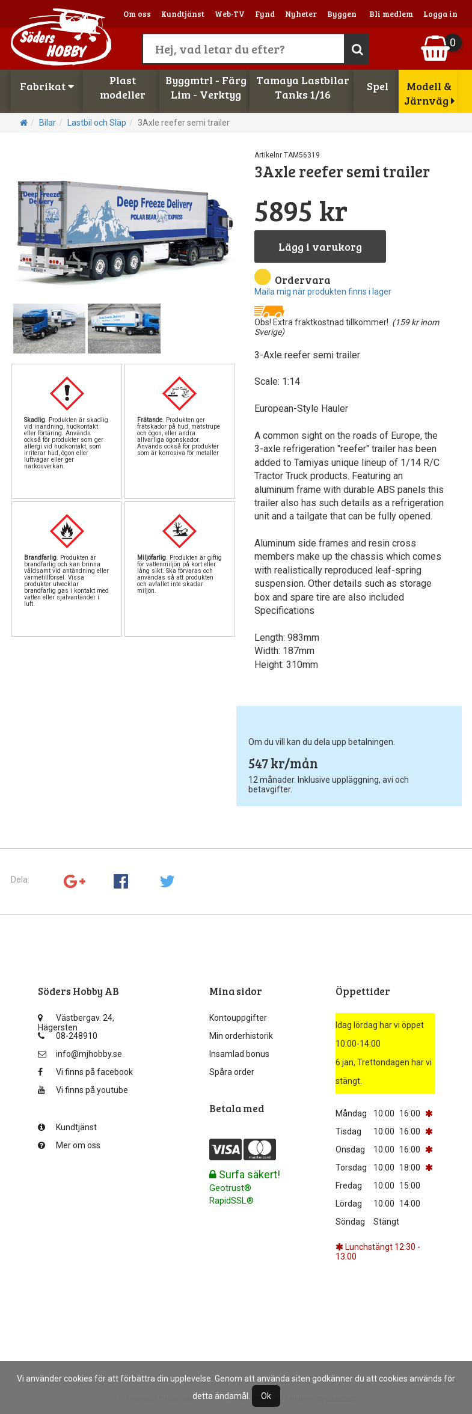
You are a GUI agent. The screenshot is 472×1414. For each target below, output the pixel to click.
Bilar (47, 122)
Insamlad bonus (239, 1054)
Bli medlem (391, 13)
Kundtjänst (182, 13)
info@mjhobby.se (80, 1054)
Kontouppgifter (238, 1018)
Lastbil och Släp (96, 122)
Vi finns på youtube (83, 1090)
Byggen (342, 13)
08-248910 (67, 1036)
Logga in (440, 13)
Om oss (137, 13)
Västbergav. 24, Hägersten (76, 1020)
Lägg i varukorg (320, 246)
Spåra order (231, 1072)
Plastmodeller (123, 87)
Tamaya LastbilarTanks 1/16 (302, 87)
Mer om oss (69, 1145)
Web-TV (230, 13)
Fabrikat (47, 86)
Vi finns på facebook (85, 1072)
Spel (377, 86)
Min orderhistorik (241, 1036)
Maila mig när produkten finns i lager (322, 291)
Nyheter (301, 13)
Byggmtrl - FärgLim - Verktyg (206, 87)
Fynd (265, 13)
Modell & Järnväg (429, 93)
